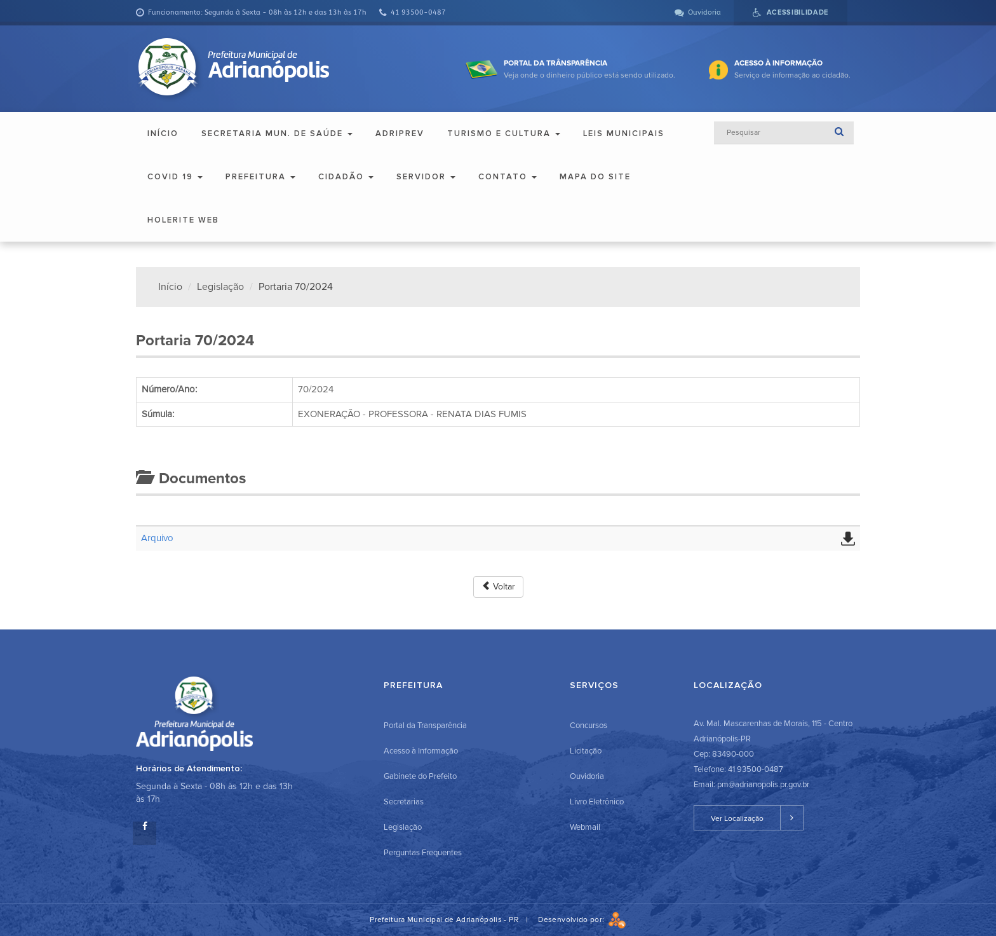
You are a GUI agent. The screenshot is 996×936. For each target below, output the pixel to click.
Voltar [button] (498, 586)
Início (162, 133)
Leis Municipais (623, 133)
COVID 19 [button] (175, 177)
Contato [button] (507, 177)
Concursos (588, 725)
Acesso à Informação (421, 751)
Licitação (586, 751)
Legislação (220, 286)
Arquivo (157, 538)
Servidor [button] (425, 177)
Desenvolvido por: (582, 920)
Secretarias (404, 802)
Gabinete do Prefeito (420, 776)
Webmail (585, 827)
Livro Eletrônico (597, 802)
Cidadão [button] (346, 177)
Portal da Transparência (425, 725)
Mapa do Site (595, 177)
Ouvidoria (587, 776)
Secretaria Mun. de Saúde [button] (277, 133)
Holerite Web (183, 220)
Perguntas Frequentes (423, 853)
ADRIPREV (399, 133)
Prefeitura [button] (260, 177)
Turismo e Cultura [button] (503, 133)
